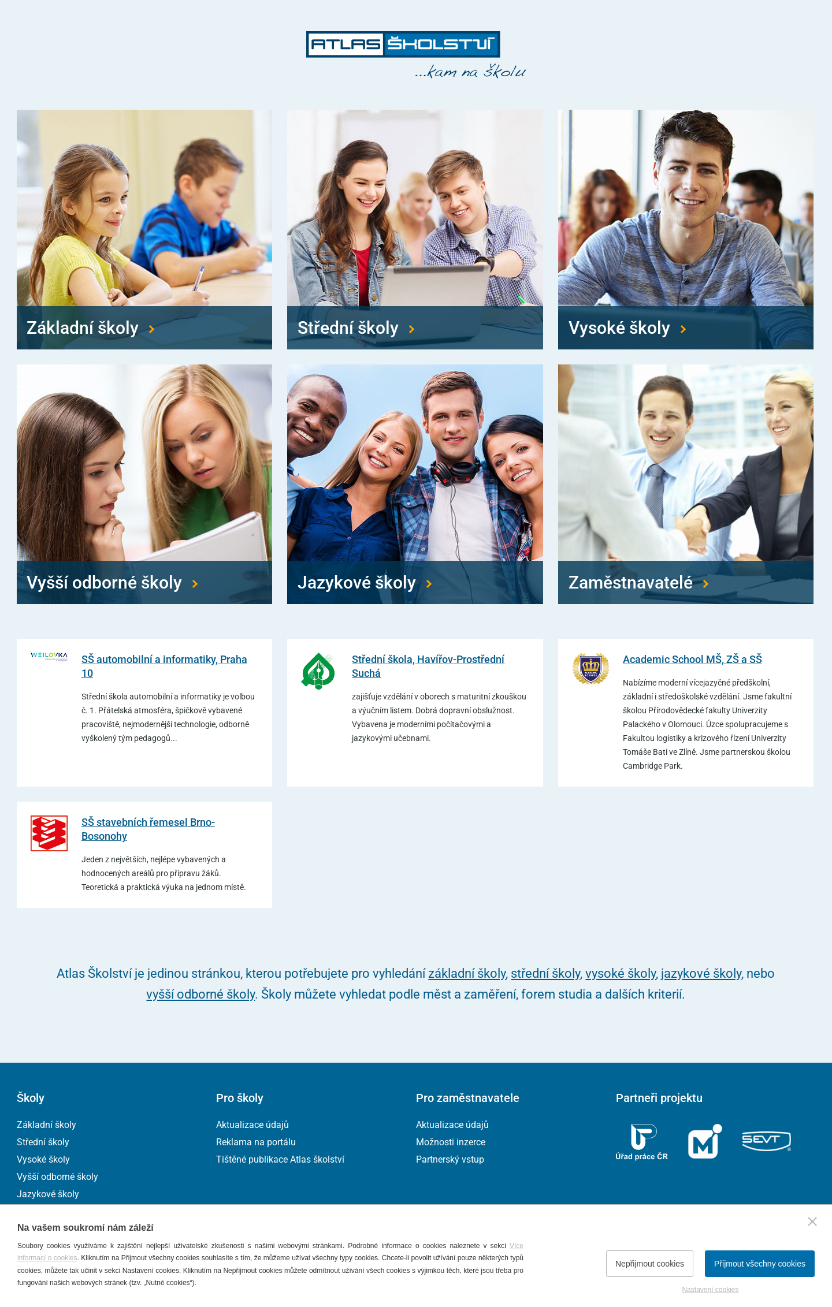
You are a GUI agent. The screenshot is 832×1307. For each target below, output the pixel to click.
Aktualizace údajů (252, 1124)
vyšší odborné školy (200, 994)
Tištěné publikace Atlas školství (280, 1159)
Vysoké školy (43, 1159)
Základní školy (46, 1124)
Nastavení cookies (710, 1290)
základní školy (467, 973)
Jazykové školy (48, 1194)
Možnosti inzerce (450, 1142)
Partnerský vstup (450, 1159)
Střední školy (43, 1142)
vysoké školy (620, 973)
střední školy (545, 973)
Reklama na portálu (256, 1142)
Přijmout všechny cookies (759, 1263)
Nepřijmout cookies (649, 1263)
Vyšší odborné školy (57, 1176)
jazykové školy (701, 973)
